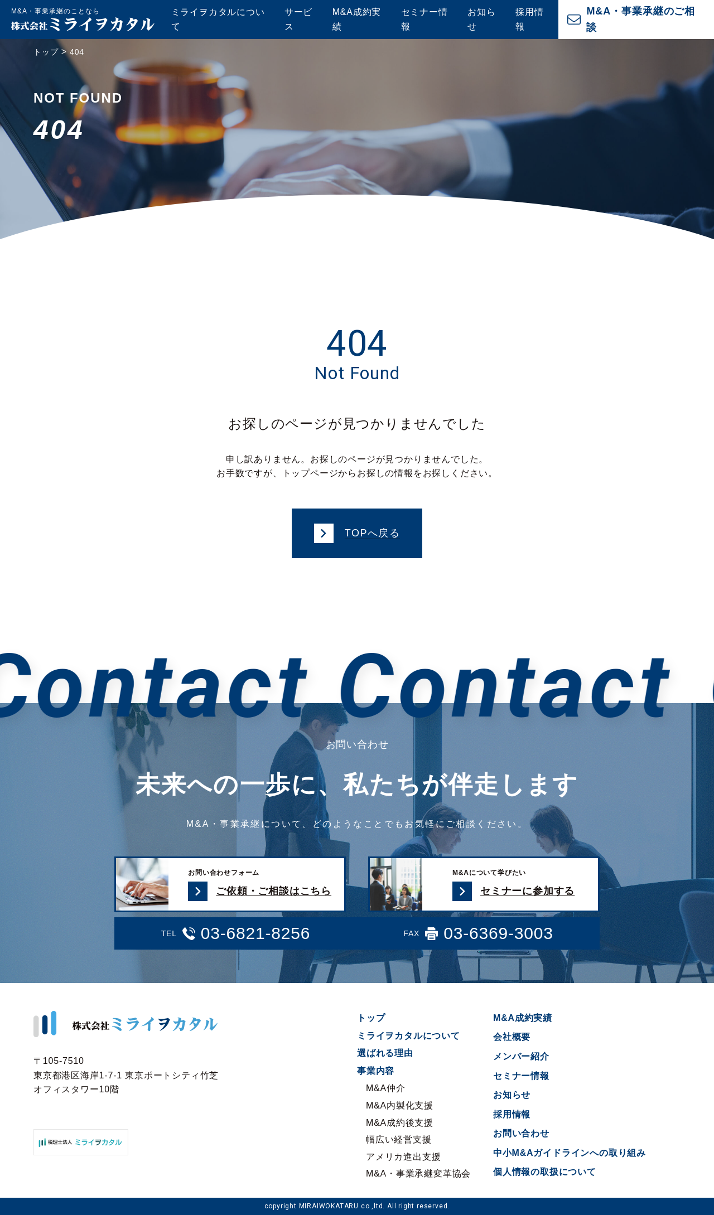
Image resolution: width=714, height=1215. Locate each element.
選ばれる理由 (385, 1053)
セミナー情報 (424, 19)
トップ (371, 1018)
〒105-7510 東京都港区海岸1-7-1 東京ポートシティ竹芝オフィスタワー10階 (126, 1075)
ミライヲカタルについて (218, 19)
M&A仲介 (386, 1088)
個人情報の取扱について (544, 1172)
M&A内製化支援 (399, 1105)
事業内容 (375, 1071)
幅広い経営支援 (399, 1139)
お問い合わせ (521, 1133)
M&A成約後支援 (399, 1122)
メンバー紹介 (521, 1056)
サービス (298, 19)
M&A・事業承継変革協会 (418, 1173)
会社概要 (511, 1037)
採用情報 (529, 19)
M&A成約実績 (356, 19)
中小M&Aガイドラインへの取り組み (569, 1153)
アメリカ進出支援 (403, 1156)
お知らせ (481, 19)
